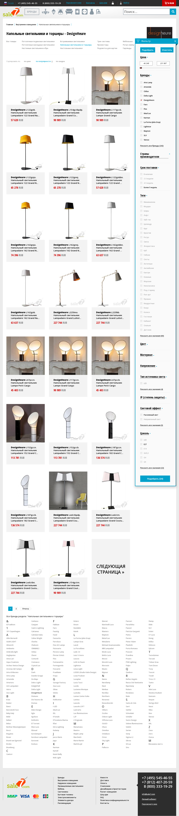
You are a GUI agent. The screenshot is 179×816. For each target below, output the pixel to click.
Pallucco (105, 747)
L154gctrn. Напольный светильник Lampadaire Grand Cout (67, 585)
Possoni (129, 652)
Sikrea (128, 740)
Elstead (34, 730)
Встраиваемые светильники (72, 41)
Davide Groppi (37, 676)
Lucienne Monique (81, 689)
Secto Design (131, 720)
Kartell (55, 751)
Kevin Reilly (57, 754)
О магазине (105, 786)
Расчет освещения (108, 792)
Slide (150, 624)
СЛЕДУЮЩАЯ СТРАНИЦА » (110, 569)
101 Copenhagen (13, 631)
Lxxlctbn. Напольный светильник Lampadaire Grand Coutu (24, 585)
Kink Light (57, 757)
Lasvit (76, 645)
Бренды (61, 777)
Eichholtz (35, 720)
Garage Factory (59, 682)
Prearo (128, 658)
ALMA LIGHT (11, 641)
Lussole (77, 703)
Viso (150, 713)
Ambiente (10, 648)
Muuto (104, 669)
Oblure (105, 710)
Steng (151, 638)
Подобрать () (155, 479)
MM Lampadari (108, 648)
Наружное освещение (67, 783)
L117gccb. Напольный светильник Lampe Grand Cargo (109, 112)
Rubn (128, 696)
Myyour (105, 672)
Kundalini (77, 628)
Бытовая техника (65, 794)
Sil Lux (128, 744)
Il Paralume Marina (60, 720)
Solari (151, 631)
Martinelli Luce (108, 624)
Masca (104, 628)
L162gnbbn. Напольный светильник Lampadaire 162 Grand (109, 247)
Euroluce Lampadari (39, 737)
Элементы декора (65, 800)
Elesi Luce (35, 727)
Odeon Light (107, 716)
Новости (104, 777)
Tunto (151, 682)
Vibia (150, 710)
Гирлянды (127, 48)
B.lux (8, 699)
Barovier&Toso (12, 710)
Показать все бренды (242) (152, 146)
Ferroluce (57, 641)
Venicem (152, 696)
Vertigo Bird (153, 703)
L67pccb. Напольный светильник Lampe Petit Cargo (109, 382)
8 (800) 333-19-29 (52, 3)
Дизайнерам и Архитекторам (113, 789)
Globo (55, 693)
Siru (127, 747)
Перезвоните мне (149, 804)
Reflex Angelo (131, 679)
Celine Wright (36, 638)
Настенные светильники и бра (35, 48)
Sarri (128, 706)
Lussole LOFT (79, 706)
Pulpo (128, 665)
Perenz (129, 638)
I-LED (55, 706)
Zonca (151, 737)
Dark (33, 672)
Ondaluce (106, 734)
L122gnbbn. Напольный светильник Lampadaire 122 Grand (109, 180)
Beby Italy (10, 713)
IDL (54, 713)
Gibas (55, 689)
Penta (128, 635)
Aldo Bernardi (11, 638)
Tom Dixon (153, 665)
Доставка (104, 780)
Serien (128, 730)
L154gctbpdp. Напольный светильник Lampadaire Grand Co (68, 112)
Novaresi (105, 699)
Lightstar (77, 665)
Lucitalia (77, 693)
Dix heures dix (37, 699)
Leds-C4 (77, 652)
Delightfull (35, 686)
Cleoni (33, 655)
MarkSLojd (78, 744)
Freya (55, 676)
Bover (8, 737)
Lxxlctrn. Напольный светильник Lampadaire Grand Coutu (110, 517)
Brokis (9, 744)
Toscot (151, 672)
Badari (9, 703)
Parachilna (130, 624)
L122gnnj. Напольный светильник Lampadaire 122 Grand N (67, 180)
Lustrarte (77, 710)
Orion (104, 737)
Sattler (128, 710)
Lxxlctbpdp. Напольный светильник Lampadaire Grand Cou (67, 517)
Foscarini (56, 669)
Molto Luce (106, 655)
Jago (55, 740)
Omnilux (105, 730)
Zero (151, 734)
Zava (151, 730)
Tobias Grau (154, 662)
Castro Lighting (37, 628)
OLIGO (104, 723)
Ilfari (55, 723)
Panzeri (129, 621)
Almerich (9, 645)
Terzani (152, 658)
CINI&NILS (35, 648)
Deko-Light (36, 682)
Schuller (129, 716)
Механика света (156, 744)
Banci (8, 706)
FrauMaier (57, 672)
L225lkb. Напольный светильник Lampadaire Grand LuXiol (110, 315)
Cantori (9, 754)
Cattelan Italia (37, 635)
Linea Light (78, 669)
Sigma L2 (129, 737)
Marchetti (77, 737)
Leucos (76, 658)
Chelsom (34, 645)
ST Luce (152, 635)
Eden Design (36, 710)
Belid (8, 716)
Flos (54, 658)
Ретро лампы (128, 45)
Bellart (9, 720)
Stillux (151, 641)
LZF (75, 716)
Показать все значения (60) (152, 336)
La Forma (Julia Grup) (82, 638)
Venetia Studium (155, 693)
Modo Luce (106, 652)
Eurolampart (36, 734)
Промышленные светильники (70, 786)
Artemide (10, 679)
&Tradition (10, 624)
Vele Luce (152, 689)
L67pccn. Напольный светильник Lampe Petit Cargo (24, 382)
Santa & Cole (131, 703)
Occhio (105, 713)
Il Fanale (56, 716)
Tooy (151, 669)
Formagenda (58, 665)
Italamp (56, 730)
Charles (34, 641)
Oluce (104, 727)
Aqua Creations (12, 662)
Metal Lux (106, 638)
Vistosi (151, 716)
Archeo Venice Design (15, 665)
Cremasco (35, 662)
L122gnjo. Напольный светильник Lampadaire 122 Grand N (24, 180)
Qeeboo (129, 672)
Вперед (25, 608)
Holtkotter (57, 699)
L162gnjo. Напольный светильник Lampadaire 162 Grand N (24, 247)
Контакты (90, 3)
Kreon (76, 624)
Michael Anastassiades (111, 645)
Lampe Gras (78, 641)
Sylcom (151, 648)
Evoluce (34, 744)
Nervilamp (106, 682)
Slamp (151, 621)
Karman (56, 747)
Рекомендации (64, 803)
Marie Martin (79, 740)
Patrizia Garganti (133, 631)
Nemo (104, 679)
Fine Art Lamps (59, 645)
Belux (8, 723)
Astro (8, 689)
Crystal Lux (35, 665)
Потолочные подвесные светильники (38, 41)
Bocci (8, 730)
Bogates (9, 734)
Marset (105, 621)
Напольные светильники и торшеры (76, 45)
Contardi (34, 658)
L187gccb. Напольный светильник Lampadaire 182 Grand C (24, 517)
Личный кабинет (149, 799)
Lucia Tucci (78, 682)
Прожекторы (102, 45)
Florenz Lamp (58, 652)
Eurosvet (34, 740)
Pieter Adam (131, 641)
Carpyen (34, 624)
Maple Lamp (78, 734)
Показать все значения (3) (151, 425)
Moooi (104, 658)
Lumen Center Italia (81, 696)
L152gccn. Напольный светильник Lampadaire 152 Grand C (24, 450)
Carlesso (34, 621)
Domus (34, 703)
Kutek (76, 631)
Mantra (76, 730)
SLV (150, 628)
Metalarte (106, 641)
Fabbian (56, 624)
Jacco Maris (57, 737)
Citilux (33, 652)
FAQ (102, 797)
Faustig (56, 631)
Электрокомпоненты (67, 797)
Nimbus (105, 689)
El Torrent (35, 723)
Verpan (151, 699)
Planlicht (129, 645)
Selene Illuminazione (134, 723)
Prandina (129, 655)
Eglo (33, 713)
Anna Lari (10, 658)
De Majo (34, 679)
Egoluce (34, 716)
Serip (128, 734)
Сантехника (63, 792)
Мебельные (128, 41)
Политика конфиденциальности (114, 800)
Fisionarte (57, 648)
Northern (106, 696)
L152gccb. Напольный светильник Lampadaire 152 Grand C (67, 450)
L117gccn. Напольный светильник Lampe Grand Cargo (66, 382)
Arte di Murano (12, 672)
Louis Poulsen (79, 676)
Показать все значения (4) (151, 389)
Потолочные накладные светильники (38, 45)
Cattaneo (35, 631)
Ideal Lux (56, 710)
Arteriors (10, 682)
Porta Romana (132, 648)
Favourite (57, 638)
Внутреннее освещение (26, 24)
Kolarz (76, 621)
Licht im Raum (79, 662)
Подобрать (148, 50)
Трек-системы (103, 41)
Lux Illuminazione (81, 713)
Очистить (167, 50)
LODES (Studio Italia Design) (85, 672)
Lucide (76, 686)
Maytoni (105, 635)
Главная (9, 24)
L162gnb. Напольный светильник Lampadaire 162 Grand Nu (25, 315)
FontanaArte (58, 662)
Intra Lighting (58, 727)
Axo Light (10, 693)
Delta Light (35, 689)
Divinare (34, 696)
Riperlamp (130, 686)
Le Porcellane (79, 648)
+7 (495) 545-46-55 (27, 3)
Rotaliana (130, 693)
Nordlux (105, 693)
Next (104, 686)
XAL (150, 723)
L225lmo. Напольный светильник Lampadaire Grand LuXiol (67, 315)
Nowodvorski (107, 703)
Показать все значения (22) (152, 468)
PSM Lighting (131, 662)
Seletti (128, 727)
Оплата (103, 783)
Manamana (78, 727)
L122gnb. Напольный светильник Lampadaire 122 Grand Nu (25, 112)
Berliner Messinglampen (16, 727)
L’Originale (78, 720)
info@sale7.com (148, 794)
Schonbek (130, 713)
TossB (151, 676)
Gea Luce (56, 686)
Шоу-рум (103, 3)
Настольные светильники (71, 48)
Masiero (105, 631)
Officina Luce (107, 720)
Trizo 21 (152, 679)
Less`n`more (79, 655)
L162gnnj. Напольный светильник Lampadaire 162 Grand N (67, 247)
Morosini (105, 665)
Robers (129, 689)
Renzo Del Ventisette (134, 682)
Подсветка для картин (107, 48)
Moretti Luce (107, 662)
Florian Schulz (58, 655)
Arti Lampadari (12, 686)
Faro (55, 628)
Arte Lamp (10, 676)
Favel (55, 635)
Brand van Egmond (13, 740)
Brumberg (10, 747)
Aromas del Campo (14, 669)
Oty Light (106, 740)
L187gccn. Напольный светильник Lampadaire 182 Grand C (109, 450)
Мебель (61, 789)
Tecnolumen (154, 655)
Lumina (76, 699)
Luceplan (77, 679)
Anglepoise (10, 655)
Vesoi (151, 706)
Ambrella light (12, 652)
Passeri (129, 628)
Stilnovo (152, 645)
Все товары (11, 41)
